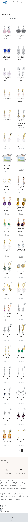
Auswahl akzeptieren (14, 517)
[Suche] (25, 6)
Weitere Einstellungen (4, 511)
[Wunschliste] (18, 2)
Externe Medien (5, 507)
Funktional (4, 510)
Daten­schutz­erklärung (8, 502)
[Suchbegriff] (15, 6)
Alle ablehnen (14, 520)
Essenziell (4, 505)
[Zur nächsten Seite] (26, 450)
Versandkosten (7, 42)
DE (25, 2)
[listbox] (21, 29)
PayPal (3, 508)
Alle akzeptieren (14, 514)
